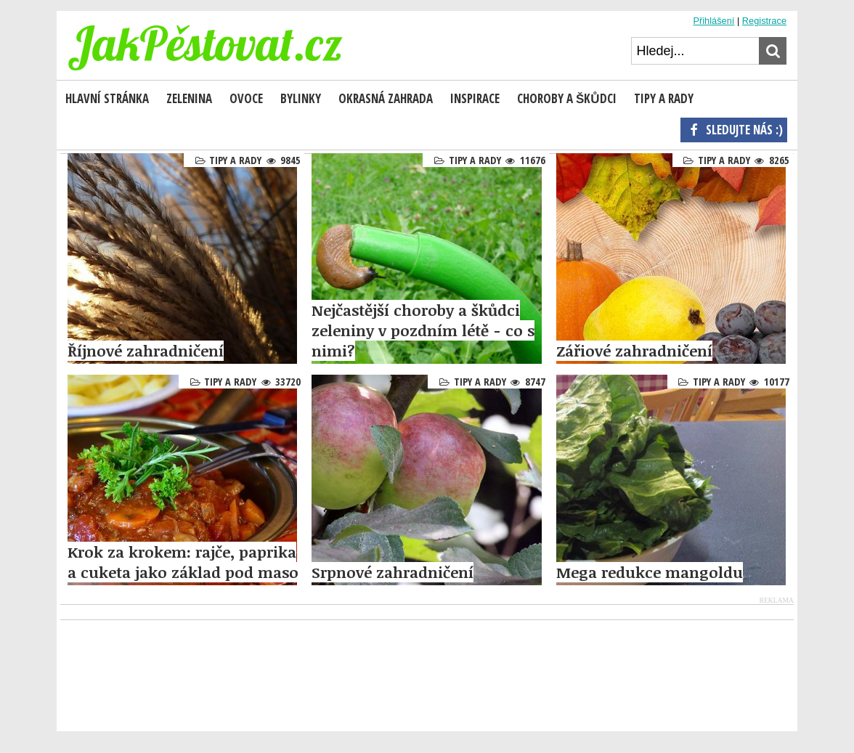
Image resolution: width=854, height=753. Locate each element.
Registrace (764, 20)
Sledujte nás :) (734, 129)
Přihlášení (713, 20)
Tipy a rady (235, 160)
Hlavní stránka (107, 98)
